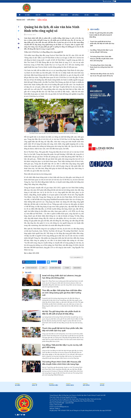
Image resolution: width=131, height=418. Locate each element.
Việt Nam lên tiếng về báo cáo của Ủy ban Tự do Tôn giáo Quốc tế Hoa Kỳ (102, 75)
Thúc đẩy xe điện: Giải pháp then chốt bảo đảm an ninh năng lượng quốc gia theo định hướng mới (62, 292)
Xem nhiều (93, 29)
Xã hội (87, 15)
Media (97, 15)
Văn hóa (42, 20)
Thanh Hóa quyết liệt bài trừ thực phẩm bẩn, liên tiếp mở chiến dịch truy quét (62, 329)
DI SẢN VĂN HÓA (55, 268)
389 (43, 268)
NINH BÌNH (77, 268)
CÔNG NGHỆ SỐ (31, 268)
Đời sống (76, 15)
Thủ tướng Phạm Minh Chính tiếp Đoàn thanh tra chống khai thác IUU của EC (101, 67)
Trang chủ (20, 20)
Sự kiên (17, 385)
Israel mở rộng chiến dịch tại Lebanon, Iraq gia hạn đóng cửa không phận (61, 276)
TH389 (67, 268)
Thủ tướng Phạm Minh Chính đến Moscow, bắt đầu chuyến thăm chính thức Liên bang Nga (61, 363)
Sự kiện (28, 15)
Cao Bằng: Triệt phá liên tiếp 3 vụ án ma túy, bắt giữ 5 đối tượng (62, 346)
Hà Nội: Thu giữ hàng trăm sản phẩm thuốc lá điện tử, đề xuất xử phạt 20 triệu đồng (61, 312)
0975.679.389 (107, 1)
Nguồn (76, 257)
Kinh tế (39, 15)
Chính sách (64, 15)
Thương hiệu (51, 15)
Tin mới (26, 273)
